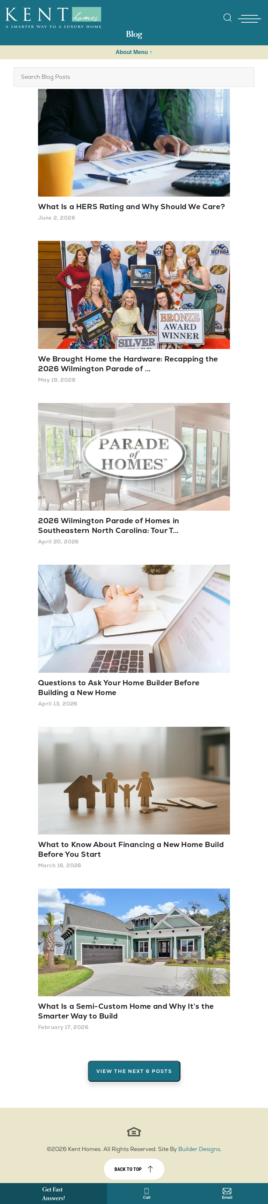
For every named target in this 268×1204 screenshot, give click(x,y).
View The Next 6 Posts (134, 1071)
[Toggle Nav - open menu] (249, 19)
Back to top (128, 1169)
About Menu (132, 52)
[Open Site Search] (227, 17)
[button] (227, 22)
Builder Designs (199, 1149)
